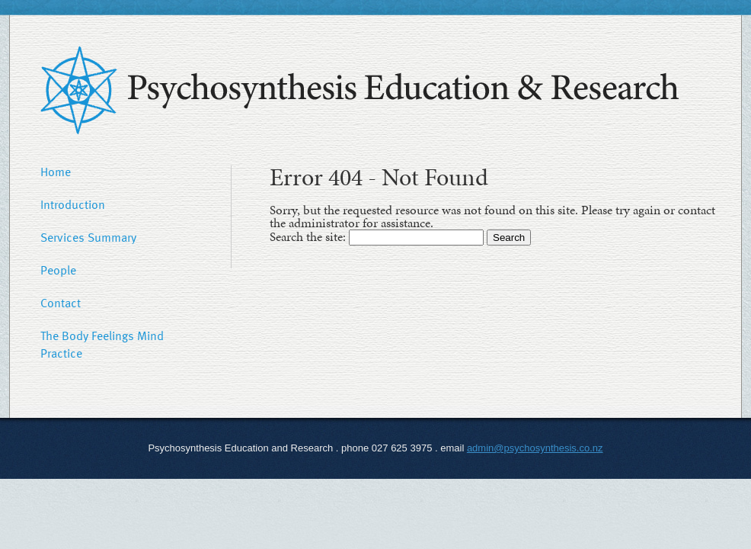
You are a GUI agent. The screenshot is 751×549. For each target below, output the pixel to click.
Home (55, 171)
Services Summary (88, 237)
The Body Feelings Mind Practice (102, 344)
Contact (60, 303)
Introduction (72, 204)
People (58, 270)
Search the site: (309, 236)
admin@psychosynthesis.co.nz (535, 448)
